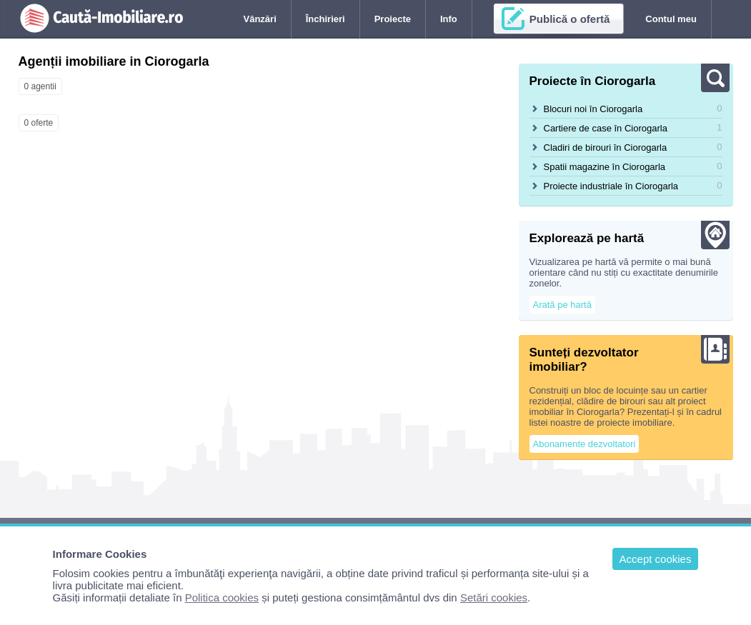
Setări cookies (493, 597)
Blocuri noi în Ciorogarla (593, 109)
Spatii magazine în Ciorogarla (605, 166)
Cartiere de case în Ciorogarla (605, 128)
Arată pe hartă (562, 304)
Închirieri (325, 19)
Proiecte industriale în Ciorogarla (611, 186)
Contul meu (671, 19)
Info (448, 19)
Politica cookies (222, 597)
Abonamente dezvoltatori (584, 444)
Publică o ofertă (569, 19)
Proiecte (392, 19)
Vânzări (260, 19)
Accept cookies (656, 559)
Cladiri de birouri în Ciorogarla (605, 147)
